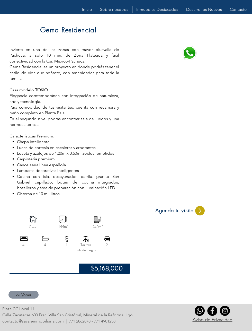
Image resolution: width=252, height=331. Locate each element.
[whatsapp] (200, 311)
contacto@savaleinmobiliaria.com (33, 321)
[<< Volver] (23, 295)
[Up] (200, 210)
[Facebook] (212, 311)
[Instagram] (225, 311)
